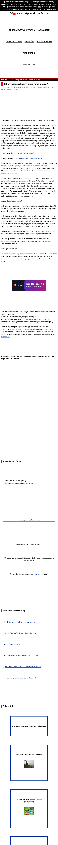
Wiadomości (29, 53)
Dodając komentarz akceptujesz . (25, 574)
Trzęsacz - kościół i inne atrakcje (29, 761)
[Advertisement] (30, 113)
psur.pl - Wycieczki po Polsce (29, 13)
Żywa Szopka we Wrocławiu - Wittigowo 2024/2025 (22, 667)
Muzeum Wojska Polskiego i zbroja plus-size (20, 633)
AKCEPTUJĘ (51, 9)
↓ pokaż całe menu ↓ (29, 64)
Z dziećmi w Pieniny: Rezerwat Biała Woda (29, 726)
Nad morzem (43, 30)
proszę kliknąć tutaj (22, 183)
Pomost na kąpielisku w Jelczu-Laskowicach (20, 678)
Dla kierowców (44, 41)
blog (12, 80)
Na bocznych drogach (12, 644)
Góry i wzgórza (14, 41)
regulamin (37, 574)
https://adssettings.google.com (30, 158)
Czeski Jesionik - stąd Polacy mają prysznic (20, 622)
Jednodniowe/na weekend (21, 30)
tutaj (39, 7)
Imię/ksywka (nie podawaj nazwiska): (28, 545)
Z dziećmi (29, 41)
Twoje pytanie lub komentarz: (29, 520)
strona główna (5, 80)
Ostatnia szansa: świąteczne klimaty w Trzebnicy (21, 656)
